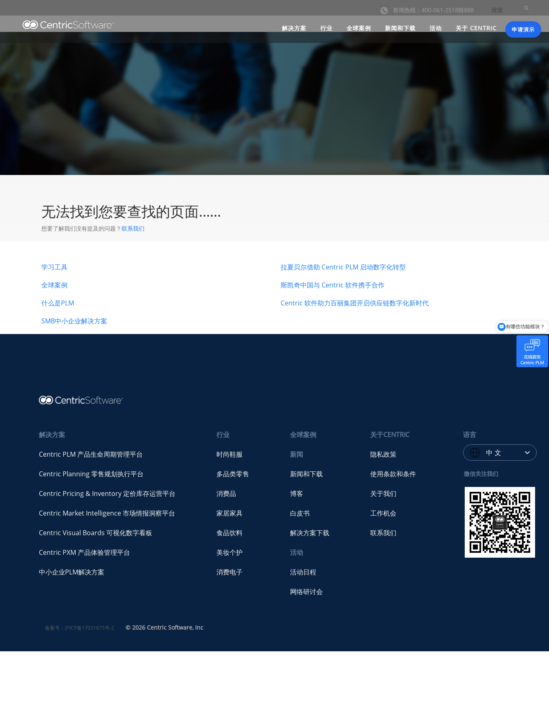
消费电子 (229, 571)
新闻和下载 (400, 27)
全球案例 (358, 27)
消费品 (226, 493)
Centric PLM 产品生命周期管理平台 (91, 454)
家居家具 (229, 513)
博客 (296, 493)
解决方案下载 (309, 532)
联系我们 (133, 228)
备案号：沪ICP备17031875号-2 (79, 627)
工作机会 (383, 513)
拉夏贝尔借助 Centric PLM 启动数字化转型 (343, 266)
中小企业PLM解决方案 (71, 571)
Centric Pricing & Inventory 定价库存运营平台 (107, 493)
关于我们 (383, 493)
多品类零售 (232, 473)
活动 (436, 27)
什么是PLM (57, 302)
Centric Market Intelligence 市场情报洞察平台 (107, 513)
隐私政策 (383, 454)
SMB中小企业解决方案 (74, 320)
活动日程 (303, 571)
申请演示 (523, 28)
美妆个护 (229, 552)
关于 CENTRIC (476, 27)
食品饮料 (229, 532)
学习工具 (54, 266)
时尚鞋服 (229, 454)
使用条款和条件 (393, 473)
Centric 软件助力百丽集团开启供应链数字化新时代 (355, 302)
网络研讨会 (306, 591)
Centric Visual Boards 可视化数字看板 (95, 532)
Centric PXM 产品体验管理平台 (84, 552)
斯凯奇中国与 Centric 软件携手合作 (333, 284)
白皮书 (300, 513)
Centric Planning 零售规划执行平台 (91, 473)
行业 (326, 27)
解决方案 (294, 27)
